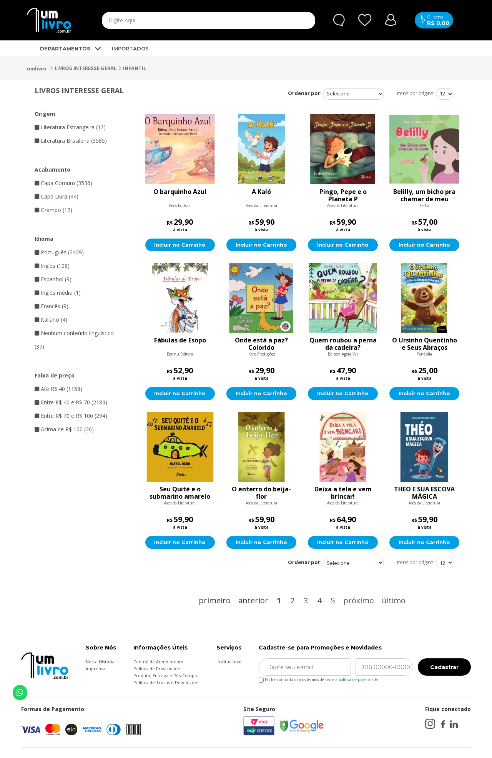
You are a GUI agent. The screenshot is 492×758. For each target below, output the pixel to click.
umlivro (37, 68)
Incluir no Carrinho (180, 245)
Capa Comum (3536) (63, 183)
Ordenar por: (305, 93)
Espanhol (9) (53, 279)
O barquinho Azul (179, 192)
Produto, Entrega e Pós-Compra (166, 676)
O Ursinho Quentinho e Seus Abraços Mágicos (424, 344)
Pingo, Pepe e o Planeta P (343, 195)
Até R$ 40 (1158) (58, 388)
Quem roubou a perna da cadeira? (343, 344)
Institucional (228, 662)
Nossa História (100, 662)
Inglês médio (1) (58, 292)
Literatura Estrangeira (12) (70, 127)
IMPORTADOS (130, 48)
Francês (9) (51, 306)
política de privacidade (358, 680)
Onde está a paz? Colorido (261, 344)
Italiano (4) (51, 319)
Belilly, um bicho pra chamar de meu (424, 195)
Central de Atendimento (158, 662)
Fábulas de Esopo (180, 341)
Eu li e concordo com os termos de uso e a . (319, 679)
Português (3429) (59, 252)
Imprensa (95, 669)
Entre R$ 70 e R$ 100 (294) (71, 415)
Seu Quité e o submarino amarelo (180, 493)
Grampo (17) (53, 210)
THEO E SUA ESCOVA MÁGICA (424, 493)
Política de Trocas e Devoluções (166, 683)
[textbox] (191, 20)
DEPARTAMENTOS (58, 48)
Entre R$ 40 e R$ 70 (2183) (71, 402)
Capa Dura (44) (56, 196)
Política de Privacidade (156, 669)
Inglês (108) (52, 265)
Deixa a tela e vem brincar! (343, 493)
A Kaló (261, 192)
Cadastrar (444, 668)
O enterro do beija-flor (261, 493)
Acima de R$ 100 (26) (64, 429)
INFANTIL (134, 68)
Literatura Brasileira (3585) (71, 140)
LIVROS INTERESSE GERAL (85, 68)
